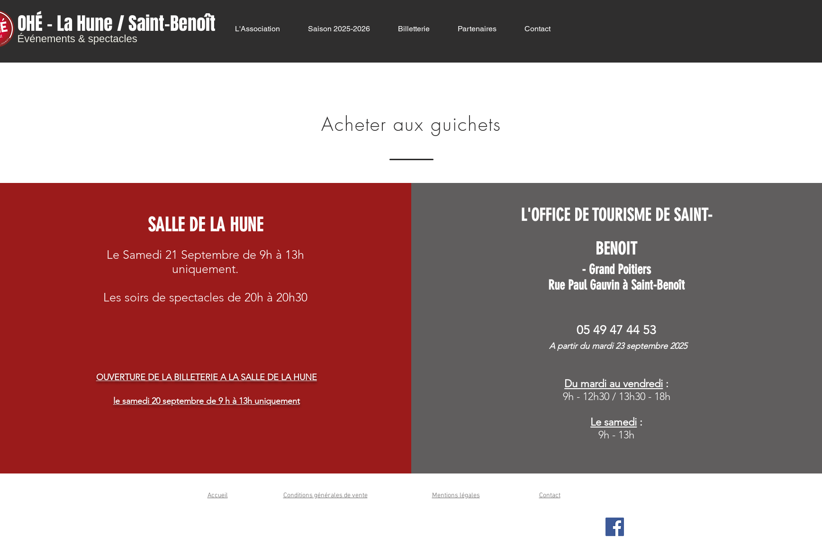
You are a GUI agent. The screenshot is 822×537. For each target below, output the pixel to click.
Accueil (218, 495)
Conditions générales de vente (325, 495)
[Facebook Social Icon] (614, 527)
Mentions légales (456, 495)
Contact (549, 495)
